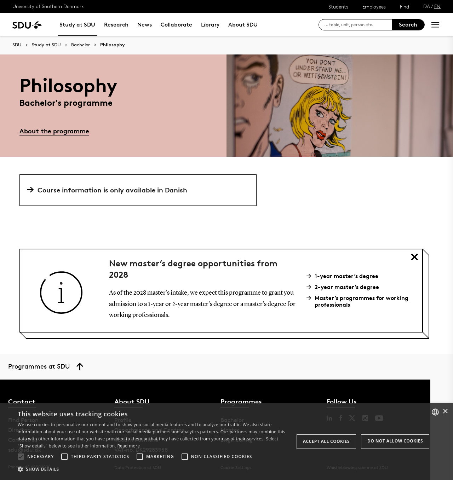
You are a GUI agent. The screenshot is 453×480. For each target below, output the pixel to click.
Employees (374, 7)
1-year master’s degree (345, 276)
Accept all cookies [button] (326, 441)
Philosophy (112, 44)
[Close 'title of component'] (414, 256)
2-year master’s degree (345, 287)
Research (116, 24)
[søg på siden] (358, 24)
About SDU (243, 24)
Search (408, 24)
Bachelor (80, 44)
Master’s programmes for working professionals (360, 301)
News (144, 24)
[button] (21, 457)
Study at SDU (77, 24)
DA (426, 6)
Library (210, 24)
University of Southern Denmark (48, 6)
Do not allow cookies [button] (395, 441)
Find (404, 7)
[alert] (226, 441)
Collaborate (176, 24)
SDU (17, 44)
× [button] (445, 411)
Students (338, 7)
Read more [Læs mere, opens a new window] (128, 446)
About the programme (54, 131)
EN (437, 6)
